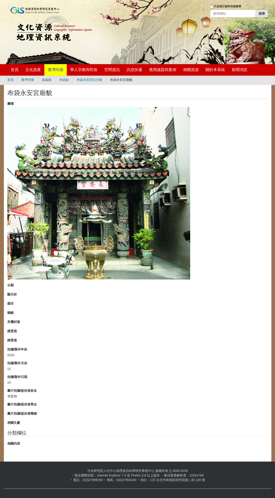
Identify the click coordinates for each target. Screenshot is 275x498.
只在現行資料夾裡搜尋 (227, 6)
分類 (10, 285)
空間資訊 (112, 70)
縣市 (10, 303)
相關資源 (191, 70)
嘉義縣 (46, 80)
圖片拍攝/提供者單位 (22, 404)
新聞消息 (239, 70)
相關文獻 (13, 422)
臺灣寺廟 (55, 70)
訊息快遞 (134, 70)
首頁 (15, 70)
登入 (203, 20)
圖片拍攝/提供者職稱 (22, 413)
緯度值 (12, 340)
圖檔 (10, 103)
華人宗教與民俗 (83, 70)
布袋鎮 (64, 80)
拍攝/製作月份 (17, 363)
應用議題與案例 (162, 70)
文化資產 (33, 70)
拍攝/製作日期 (17, 377)
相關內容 (13, 443)
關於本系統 (215, 70)
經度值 (12, 331)
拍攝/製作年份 (17, 349)
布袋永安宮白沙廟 (89, 80)
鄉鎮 (10, 313)
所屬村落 (13, 322)
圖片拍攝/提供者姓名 (22, 390)
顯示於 (12, 294)
